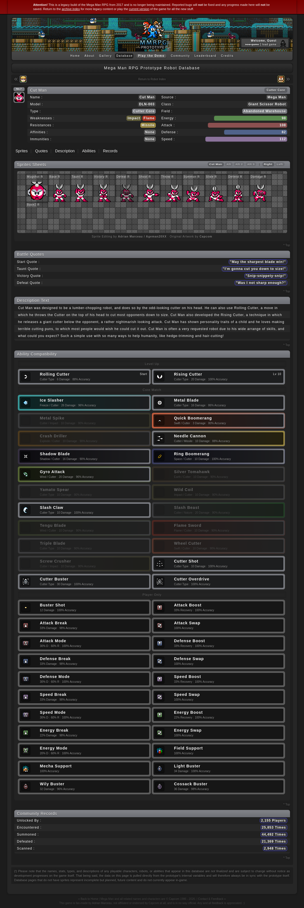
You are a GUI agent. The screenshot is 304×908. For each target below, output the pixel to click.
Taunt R (77, 176)
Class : (167, 104)
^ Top (286, 245)
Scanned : (26, 848)
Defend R (235, 176)
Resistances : (42, 125)
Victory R (101, 176)
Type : (35, 111)
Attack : (168, 125)
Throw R (167, 176)
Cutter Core (144, 111)
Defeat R (123, 176)
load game (269, 44)
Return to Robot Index (152, 79)
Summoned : (28, 834)
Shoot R (145, 176)
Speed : (168, 139)
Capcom (174, 898)
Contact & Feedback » (212, 898)
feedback (217, 903)
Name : (36, 97)
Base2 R (33, 204)
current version (139, 9)
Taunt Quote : (29, 269)
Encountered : (29, 827)
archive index (71, 9)
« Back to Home (88, 898)
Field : (167, 111)
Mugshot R (35, 176)
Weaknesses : (42, 118)
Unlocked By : (29, 820)
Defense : (169, 132)
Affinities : (39, 132)
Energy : (168, 118)
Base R (55, 176)
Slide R (211, 176)
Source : (168, 97)
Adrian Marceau (102, 903)
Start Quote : (28, 262)
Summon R (192, 176)
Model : (36, 104)
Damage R (259, 176)
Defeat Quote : (30, 283)
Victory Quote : (30, 276)
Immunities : (41, 139)
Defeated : (26, 841)
